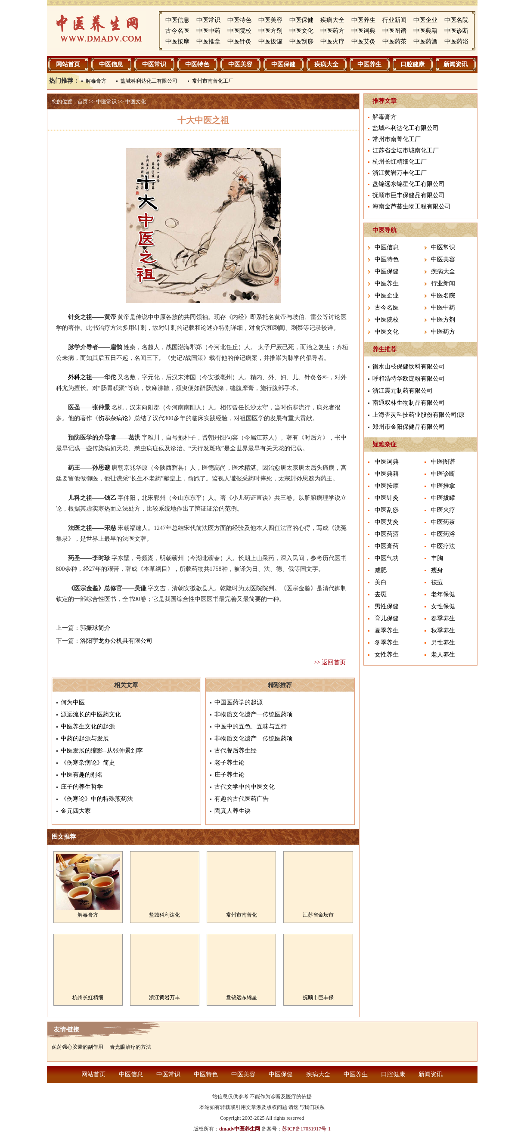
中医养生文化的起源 (88, 726)
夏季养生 (387, 630)
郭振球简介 (95, 628)
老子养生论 (229, 762)
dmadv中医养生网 (239, 1129)
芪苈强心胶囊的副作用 (77, 1047)
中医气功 (387, 558)
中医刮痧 (301, 41)
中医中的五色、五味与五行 (250, 726)
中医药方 (332, 31)
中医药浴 (456, 41)
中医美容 (270, 20)
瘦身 (437, 570)
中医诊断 (456, 31)
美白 (381, 582)
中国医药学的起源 (238, 702)
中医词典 (363, 31)
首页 (83, 102)
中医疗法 (443, 546)
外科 (74, 377)
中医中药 (208, 31)
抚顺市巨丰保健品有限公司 (408, 195)
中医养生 (363, 20)
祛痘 (437, 582)
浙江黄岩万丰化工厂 (399, 173)
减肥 (381, 570)
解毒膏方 (96, 81)
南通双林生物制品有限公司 (408, 403)
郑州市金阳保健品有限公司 (408, 427)
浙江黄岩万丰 (164, 997)
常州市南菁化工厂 (212, 81)
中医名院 (456, 20)
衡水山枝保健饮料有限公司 (408, 366)
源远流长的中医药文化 (91, 714)
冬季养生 (387, 642)
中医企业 (425, 20)
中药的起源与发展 (85, 738)
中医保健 (301, 20)
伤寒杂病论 (113, 418)
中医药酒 (425, 41)
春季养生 (443, 618)
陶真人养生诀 (232, 811)
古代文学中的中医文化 (244, 787)
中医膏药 (387, 546)
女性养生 (387, 654)
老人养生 (443, 654)
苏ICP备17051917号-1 (306, 1129)
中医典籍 (425, 31)
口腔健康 (412, 64)
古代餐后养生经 (235, 750)
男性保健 (387, 606)
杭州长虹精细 (87, 997)
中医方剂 (270, 31)
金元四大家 (76, 811)
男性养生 (443, 642)
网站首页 (68, 64)
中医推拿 (208, 41)
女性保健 (443, 606)
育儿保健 (387, 618)
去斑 (381, 594)
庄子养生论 (229, 774)
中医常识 (208, 20)
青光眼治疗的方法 (130, 1047)
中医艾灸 (363, 41)
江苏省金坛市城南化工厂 (405, 150)
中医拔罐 (270, 41)
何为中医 (73, 702)
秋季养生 (443, 630)
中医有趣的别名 (82, 774)
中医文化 (301, 31)
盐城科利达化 (164, 915)
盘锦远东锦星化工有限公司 (408, 184)
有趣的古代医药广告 (241, 799)
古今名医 (177, 31)
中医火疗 (332, 41)
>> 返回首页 (329, 662)
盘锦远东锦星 (241, 997)
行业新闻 (394, 20)
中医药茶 (394, 41)
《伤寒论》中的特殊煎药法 (97, 799)
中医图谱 (394, 31)
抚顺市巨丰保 (318, 997)
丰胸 (437, 558)
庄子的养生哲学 (82, 787)
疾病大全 (332, 20)
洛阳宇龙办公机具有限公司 (116, 641)
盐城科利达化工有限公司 (149, 81)
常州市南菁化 (241, 915)
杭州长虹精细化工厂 (399, 161)
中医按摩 (177, 41)
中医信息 (177, 20)
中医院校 (239, 31)
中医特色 (239, 20)
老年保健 (443, 594)
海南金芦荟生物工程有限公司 (411, 206)
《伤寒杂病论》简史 (88, 762)
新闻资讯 (455, 64)
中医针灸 (239, 41)
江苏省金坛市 (318, 915)
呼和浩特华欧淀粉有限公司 (408, 378)
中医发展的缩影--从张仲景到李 (102, 750)
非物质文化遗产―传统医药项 (253, 714)
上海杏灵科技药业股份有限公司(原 (418, 415)
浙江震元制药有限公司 (402, 390)
